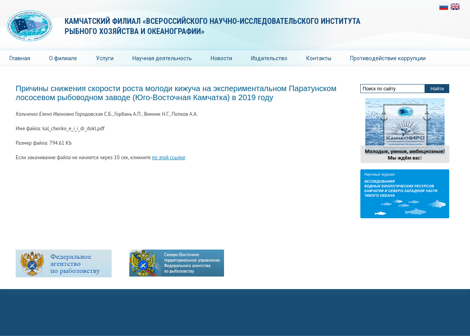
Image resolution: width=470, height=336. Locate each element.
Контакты (318, 58)
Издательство (269, 58)
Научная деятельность (162, 58)
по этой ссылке (168, 157)
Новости (221, 58)
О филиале (63, 58)
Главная (19, 58)
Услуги (105, 58)
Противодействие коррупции (388, 58)
